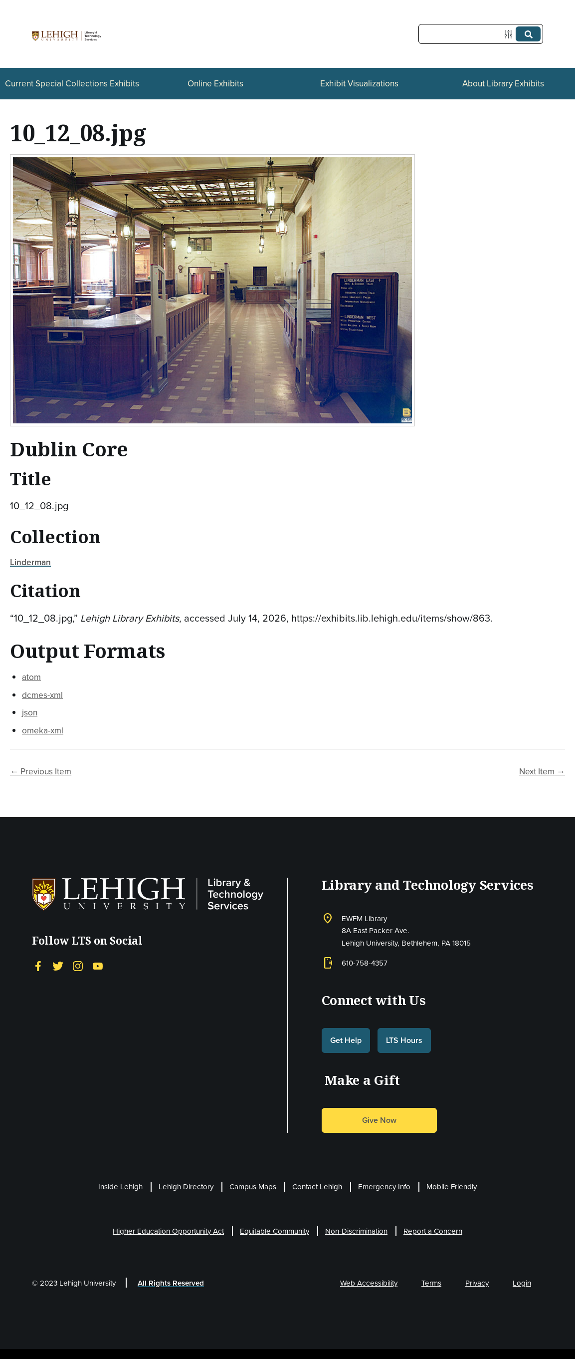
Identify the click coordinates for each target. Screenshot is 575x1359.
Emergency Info (384, 1186)
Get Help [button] (346, 1040)
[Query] (480, 34)
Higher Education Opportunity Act (168, 1231)
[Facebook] (38, 966)
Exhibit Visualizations (359, 83)
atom (31, 677)
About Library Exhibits (503, 83)
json (29, 712)
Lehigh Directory (186, 1186)
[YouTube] (98, 966)
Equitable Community (274, 1231)
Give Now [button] (379, 1120)
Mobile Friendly (451, 1186)
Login (522, 1283)
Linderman (30, 562)
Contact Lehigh (317, 1186)
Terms (431, 1283)
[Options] (510, 34)
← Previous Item (40, 771)
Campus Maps (252, 1186)
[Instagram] (78, 966)
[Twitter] (58, 966)
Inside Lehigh (120, 1186)
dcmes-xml (42, 694)
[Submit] (528, 33)
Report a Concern (432, 1231)
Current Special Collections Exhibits (72, 83)
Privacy (477, 1283)
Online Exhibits (215, 83)
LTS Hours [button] (404, 1040)
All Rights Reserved (171, 1283)
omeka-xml (42, 730)
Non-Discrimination (356, 1231)
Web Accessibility (368, 1283)
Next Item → (542, 771)
